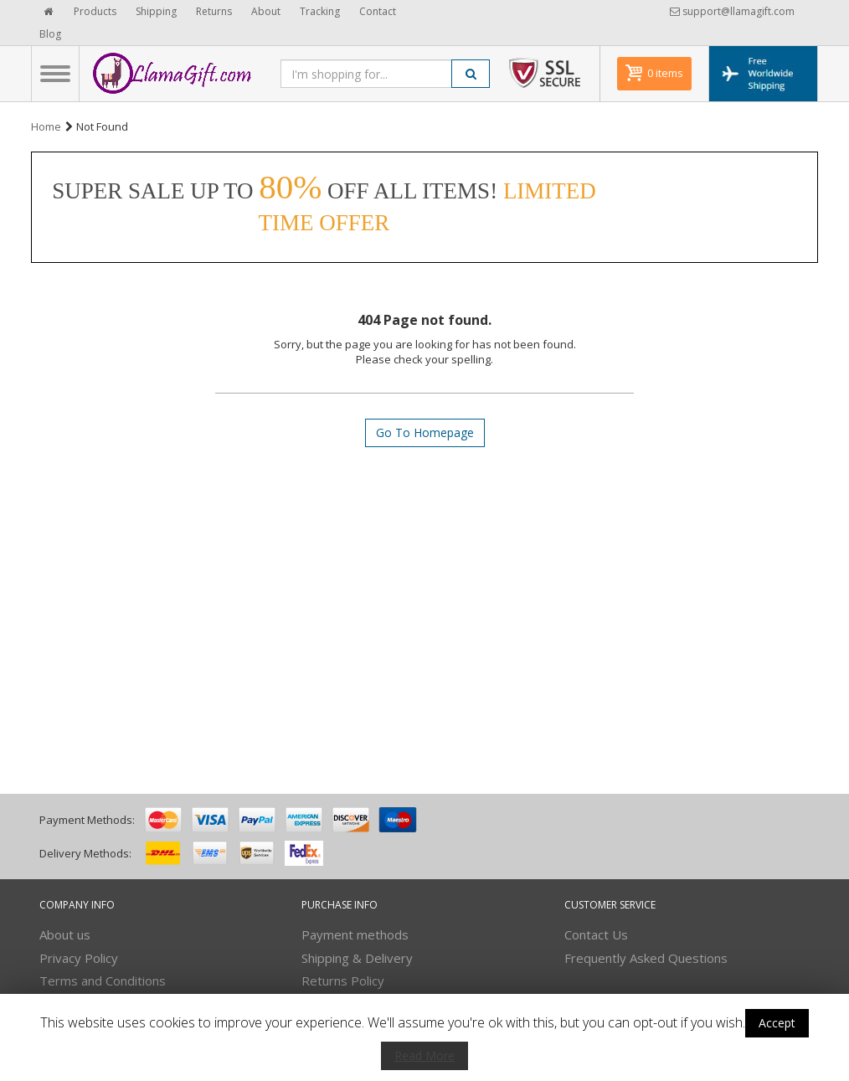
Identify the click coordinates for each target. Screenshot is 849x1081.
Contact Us (596, 934)
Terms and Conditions (102, 980)
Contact (377, 11)
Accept (777, 1023)
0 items (665, 72)
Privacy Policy (78, 958)
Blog (50, 34)
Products (95, 11)
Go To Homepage (425, 432)
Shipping (156, 11)
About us (64, 934)
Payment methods (355, 934)
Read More (424, 1055)
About (265, 11)
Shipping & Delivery (357, 958)
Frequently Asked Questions (646, 958)
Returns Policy (342, 980)
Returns (214, 11)
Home (46, 126)
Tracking (320, 11)
